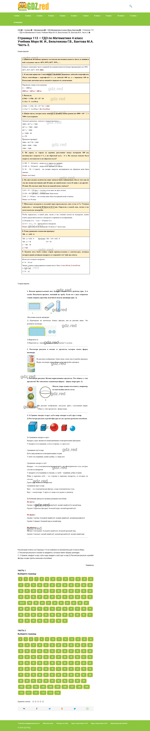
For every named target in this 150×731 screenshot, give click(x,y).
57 (46, 663)
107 (72, 687)
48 (46, 597)
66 (80, 603)
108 (79, 687)
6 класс (74, 16)
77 (77, 609)
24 (58, 585)
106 (64, 687)
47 (40, 597)
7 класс (86, 16)
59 (36, 603)
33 (46, 651)
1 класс (16, 16)
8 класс (97, 16)
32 (40, 651)
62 (55, 603)
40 (71, 591)
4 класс (51, 16)
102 (35, 687)
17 (21, 585)
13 (72, 579)
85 (52, 615)
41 (77, 591)
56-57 (22, 603)
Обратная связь (48, 723)
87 (65, 615)
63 (61, 603)
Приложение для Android (119, 723)
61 (48, 603)
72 (46, 609)
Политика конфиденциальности (29, 723)
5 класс (63, 16)
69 (27, 609)
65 (74, 603)
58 (30, 603)
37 (52, 591)
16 (90, 579)
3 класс (39, 16)
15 (84, 579)
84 (46, 615)
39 (65, 591)
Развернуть (90, 565)
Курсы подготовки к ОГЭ (79, 723)
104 (50, 687)
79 (90, 609)
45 (27, 597)
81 (27, 615)
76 (71, 609)
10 (53, 579)
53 (77, 597)
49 (52, 597)
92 (21, 621)
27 (77, 585)
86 (58, 615)
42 (84, 591)
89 (77, 615)
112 (35, 693)
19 (33, 585)
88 (71, 615)
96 (46, 621)
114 (50, 693)
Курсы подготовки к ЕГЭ (99, 723)
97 (52, 621)
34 (33, 591)
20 (40, 585)
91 (90, 615)
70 (33, 609)
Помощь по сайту (62, 723)
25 (65, 585)
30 (21, 591)
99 (65, 621)
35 (40, 591)
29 (90, 585)
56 (40, 663)
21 (46, 645)
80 (21, 615)
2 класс (28, 16)
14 (78, 579)
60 (42, 603)
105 (57, 687)
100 (21, 687)
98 (58, 621)
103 (43, 687)
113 (43, 693)
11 (59, 579)
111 (28, 693)
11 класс (133, 16)
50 (58, 597)
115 (57, 693)
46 (33, 597)
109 (86, 687)
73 (52, 609)
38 (58, 591)
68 (21, 609)
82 (33, 615)
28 (84, 585)
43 (90, 591)
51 (65, 597)
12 (65, 579)
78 (84, 609)
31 (27, 591)
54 (84, 597)
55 (90, 597)
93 (27, 621)
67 (86, 603)
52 (71, 597)
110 (21, 693)
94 (33, 621)
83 (40, 615)
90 (84, 615)
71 (40, 609)
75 (65, 609)
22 (46, 585)
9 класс (109, 16)
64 (67, 603)
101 (28, 687)
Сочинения (18, 22)
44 (21, 597)
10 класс (120, 16)
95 (40, 621)
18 (27, 585)
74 (58, 609)
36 (46, 591)
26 (71, 585)
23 (52, 585)
